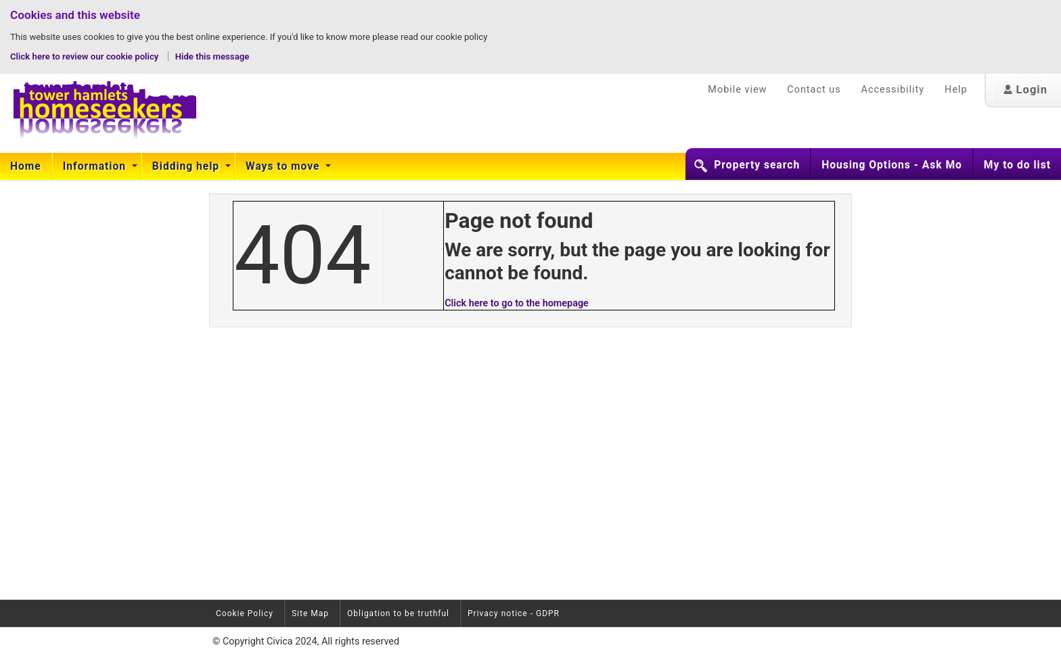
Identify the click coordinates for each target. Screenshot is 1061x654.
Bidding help (187, 166)
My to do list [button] (1017, 165)
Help (956, 89)
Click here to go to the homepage (517, 303)
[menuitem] (26, 166)
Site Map (310, 613)
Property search (757, 165)
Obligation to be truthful (398, 613)
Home (25, 166)
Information (96, 166)
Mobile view (737, 89)
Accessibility (893, 89)
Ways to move (284, 166)
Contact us (813, 89)
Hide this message (212, 56)
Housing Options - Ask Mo (891, 165)
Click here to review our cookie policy (85, 56)
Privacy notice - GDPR (514, 613)
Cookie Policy (244, 613)
